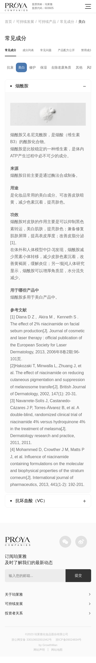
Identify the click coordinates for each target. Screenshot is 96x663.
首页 (8, 22)
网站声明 (38, 656)
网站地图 (58, 656)
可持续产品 (47, 22)
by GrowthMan (48, 650)
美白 (82, 22)
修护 (37, 70)
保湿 (50, 70)
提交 (78, 578)
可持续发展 (25, 22)
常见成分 (67, 22)
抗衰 (11, 70)
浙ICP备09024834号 (72, 645)
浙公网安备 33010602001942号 (29, 645)
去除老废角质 (70, 70)
